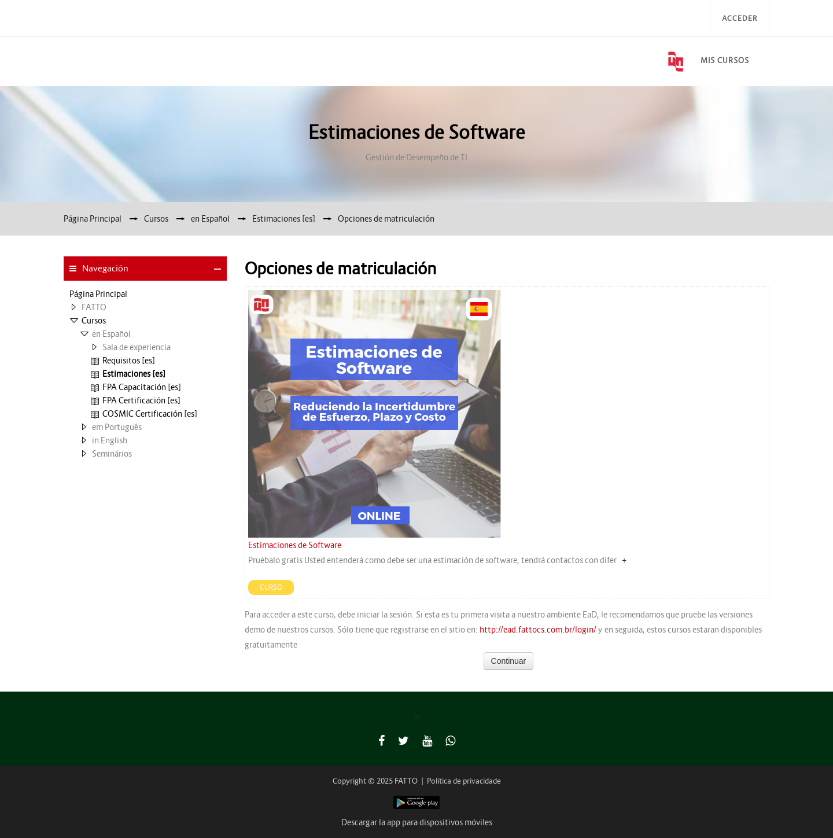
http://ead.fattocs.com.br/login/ (538, 629)
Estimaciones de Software (294, 545)
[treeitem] (145, 294)
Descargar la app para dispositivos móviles (416, 822)
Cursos (94, 320)
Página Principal (98, 294)
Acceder (739, 18)
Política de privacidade (464, 781)
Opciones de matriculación (386, 219)
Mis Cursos (725, 60)
